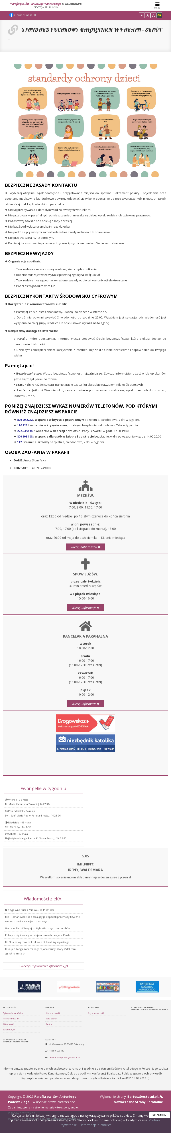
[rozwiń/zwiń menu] (157, 5)
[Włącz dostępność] (159, 15)
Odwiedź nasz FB (22, 15)
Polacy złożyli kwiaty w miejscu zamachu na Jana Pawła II (38, 986)
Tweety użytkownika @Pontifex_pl (43, 971)
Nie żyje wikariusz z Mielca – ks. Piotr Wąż (29, 961)
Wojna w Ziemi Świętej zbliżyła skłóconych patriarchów (37, 979)
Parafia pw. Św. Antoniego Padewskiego (45, 5)
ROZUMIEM (160, 1115)
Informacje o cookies (96, 1125)
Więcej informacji (85, 651)
